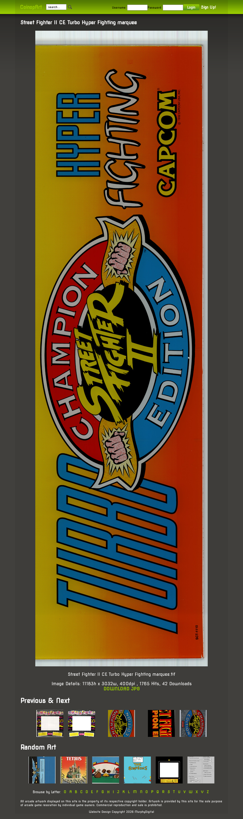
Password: (155, 7)
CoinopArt (31, 7)
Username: (119, 7)
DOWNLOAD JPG (121, 688)
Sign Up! (208, 7)
